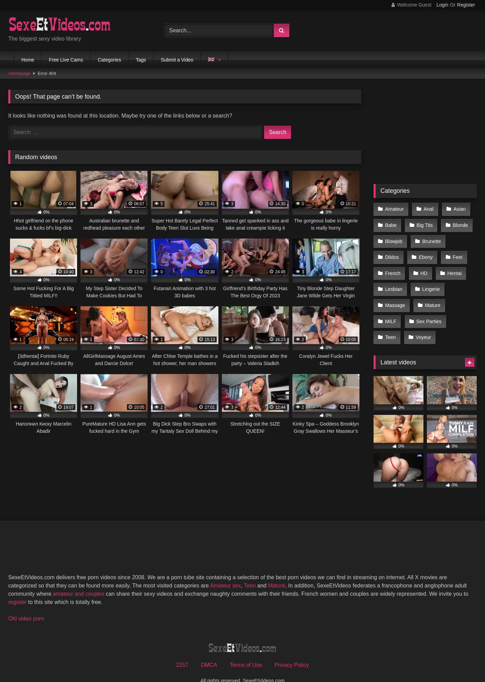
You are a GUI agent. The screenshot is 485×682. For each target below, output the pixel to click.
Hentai (452, 267)
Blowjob (393, 238)
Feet (456, 252)
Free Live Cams (66, 60)
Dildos (392, 252)
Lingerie (430, 281)
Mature (431, 296)
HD (423, 267)
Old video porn (26, 605)
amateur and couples (78, 580)
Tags (141, 60)
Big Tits (424, 223)
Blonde (458, 223)
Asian (457, 208)
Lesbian (393, 281)
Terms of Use (246, 651)
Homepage (20, 73)
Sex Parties (428, 310)
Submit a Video (177, 60)
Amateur (394, 208)
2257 (182, 651)
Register (466, 5)
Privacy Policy (291, 651)
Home (27, 60)
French (392, 267)
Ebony (425, 252)
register (17, 589)
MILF (390, 310)
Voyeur (422, 325)
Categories (109, 60)
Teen (390, 325)
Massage (395, 296)
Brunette (430, 238)
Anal (427, 208)
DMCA (209, 651)
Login (442, 5)
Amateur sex (225, 572)
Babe (391, 223)
